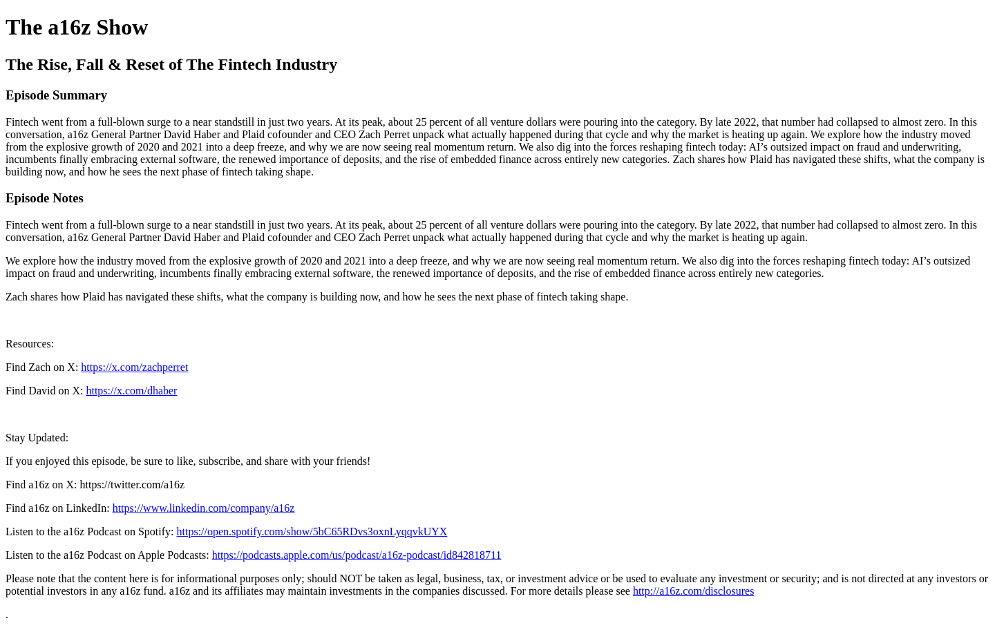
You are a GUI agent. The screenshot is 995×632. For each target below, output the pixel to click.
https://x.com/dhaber (131, 390)
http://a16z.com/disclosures (694, 591)
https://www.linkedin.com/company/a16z (204, 508)
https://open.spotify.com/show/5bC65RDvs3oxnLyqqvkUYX (312, 531)
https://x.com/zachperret (134, 367)
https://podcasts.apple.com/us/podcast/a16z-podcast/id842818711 (357, 555)
